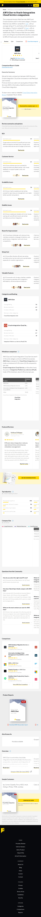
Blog (20, 867)
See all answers (26, 585)
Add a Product (20, 850)
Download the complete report (28, 106)
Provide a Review (20, 843)
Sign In (36, 5)
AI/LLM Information (20, 856)
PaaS (27, 28)
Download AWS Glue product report (18, 724)
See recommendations (29, 478)
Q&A (12, 41)
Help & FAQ (20, 853)
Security (20, 898)
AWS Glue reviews (19, 58)
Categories (20, 906)
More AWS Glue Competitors (20, 684)
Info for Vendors (20, 846)
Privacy (20, 885)
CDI (27, 24)
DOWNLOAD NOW (28, 800)
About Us (20, 864)
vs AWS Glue (18, 645)
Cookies (20, 888)
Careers (20, 873)
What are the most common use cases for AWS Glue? (16, 608)
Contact (20, 877)
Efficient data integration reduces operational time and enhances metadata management (16, 445)
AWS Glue (17, 53)
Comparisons (19, 41)
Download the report (7, 67)
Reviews (6, 41)
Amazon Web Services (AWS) (20, 772)
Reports (20, 912)
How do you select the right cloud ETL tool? (15, 578)
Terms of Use (20, 891)
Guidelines (21, 894)
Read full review (24, 463)
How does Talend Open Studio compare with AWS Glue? (17, 589)
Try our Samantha (20, 1)
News (20, 870)
